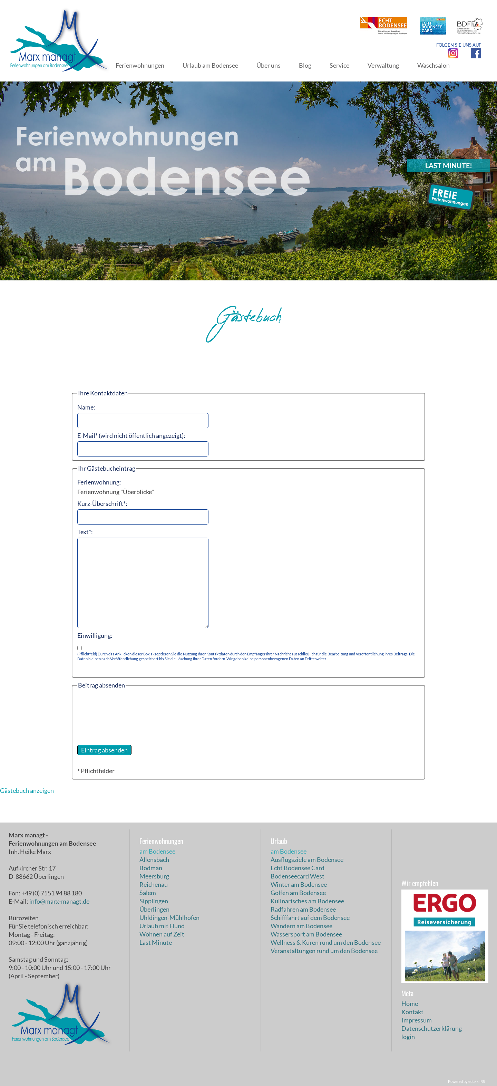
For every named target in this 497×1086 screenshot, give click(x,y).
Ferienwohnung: (99, 482)
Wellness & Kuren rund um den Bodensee (326, 942)
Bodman (150, 868)
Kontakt (412, 1012)
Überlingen (154, 909)
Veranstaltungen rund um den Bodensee (324, 950)
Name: (86, 407)
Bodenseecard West (297, 876)
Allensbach (154, 859)
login (408, 1036)
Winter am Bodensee (299, 884)
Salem (147, 892)
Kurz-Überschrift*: (102, 503)
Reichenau (153, 884)
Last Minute (155, 942)
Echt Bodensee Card (297, 868)
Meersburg (154, 876)
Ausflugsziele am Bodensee (307, 859)
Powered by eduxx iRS (466, 1081)
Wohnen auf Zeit (161, 934)
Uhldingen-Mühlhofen (169, 917)
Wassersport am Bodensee (306, 934)
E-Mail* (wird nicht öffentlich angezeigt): (131, 435)
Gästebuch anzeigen (27, 790)
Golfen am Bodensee (298, 892)
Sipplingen (153, 901)
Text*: (85, 532)
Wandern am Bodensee (301, 926)
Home (409, 1003)
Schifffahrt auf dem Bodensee (310, 917)
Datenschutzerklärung (431, 1028)
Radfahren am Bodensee (303, 909)
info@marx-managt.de (59, 901)
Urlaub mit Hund (162, 926)
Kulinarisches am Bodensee (307, 901)
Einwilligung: (95, 635)
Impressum (416, 1020)
